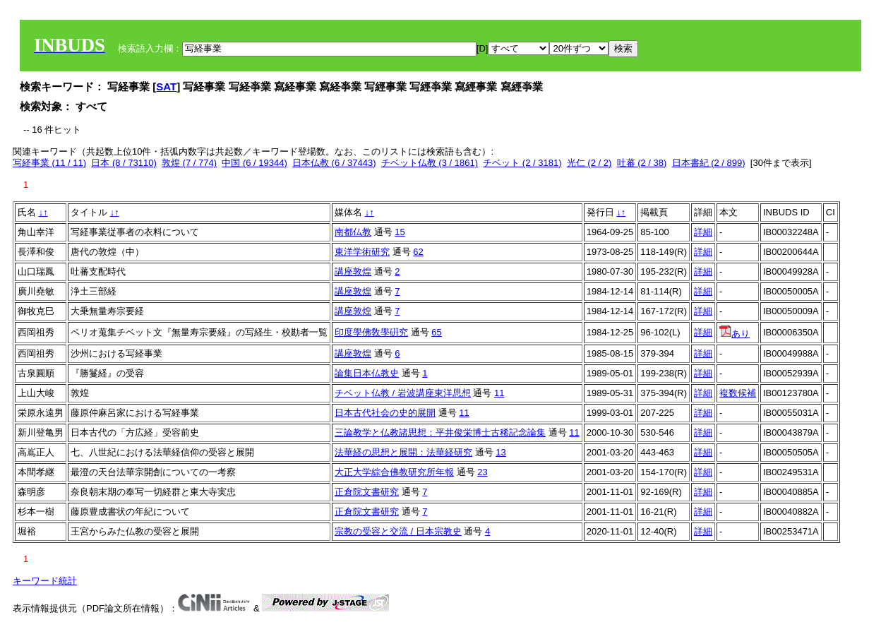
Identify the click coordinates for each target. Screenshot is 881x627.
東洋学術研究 (362, 251)
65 (436, 332)
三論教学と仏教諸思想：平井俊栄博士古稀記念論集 (440, 432)
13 (500, 452)
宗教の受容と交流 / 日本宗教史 (398, 531)
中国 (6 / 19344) (254, 162)
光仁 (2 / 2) (589, 162)
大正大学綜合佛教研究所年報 (394, 472)
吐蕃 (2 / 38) (642, 162)
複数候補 (737, 393)
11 (499, 393)
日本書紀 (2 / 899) (708, 162)
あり (734, 333)
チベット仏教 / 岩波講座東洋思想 (403, 393)
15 (399, 232)
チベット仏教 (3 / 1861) (429, 162)
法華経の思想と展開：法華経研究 (403, 452)
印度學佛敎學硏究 (371, 332)
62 (418, 251)
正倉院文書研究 (367, 491)
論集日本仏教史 (367, 373)
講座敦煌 (353, 271)
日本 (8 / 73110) (124, 162)
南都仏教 (353, 232)
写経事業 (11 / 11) (49, 162)
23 (482, 472)
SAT (166, 86)
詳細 (703, 232)
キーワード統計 (45, 580)
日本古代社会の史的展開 (385, 412)
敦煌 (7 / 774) (189, 162)
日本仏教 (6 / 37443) (334, 162)
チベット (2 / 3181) (522, 162)
